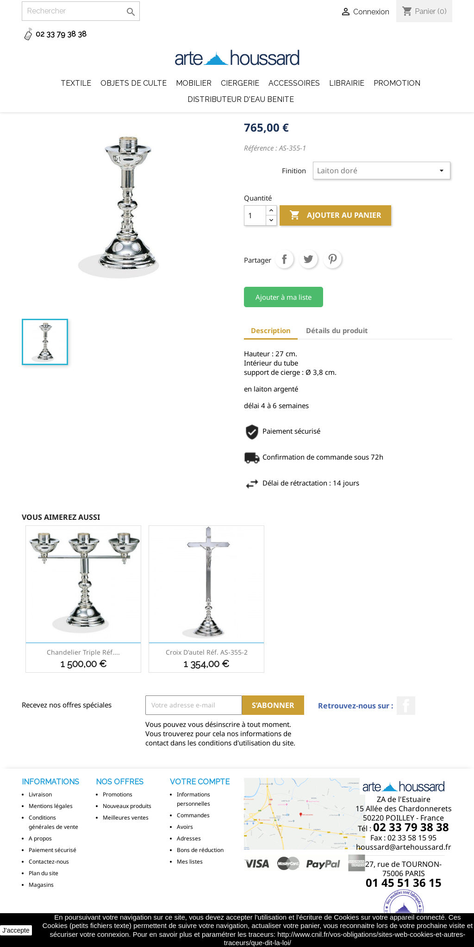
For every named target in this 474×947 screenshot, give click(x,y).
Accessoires (294, 83)
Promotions (117, 794)
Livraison (40, 794)
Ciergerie (240, 83)
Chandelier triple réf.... (83, 652)
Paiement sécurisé (52, 850)
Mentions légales (51, 806)
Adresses (189, 838)
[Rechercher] (81, 11)
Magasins (41, 885)
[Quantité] (255, 215)
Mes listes (190, 861)
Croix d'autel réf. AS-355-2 (207, 652)
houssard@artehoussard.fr (403, 847)
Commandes (193, 815)
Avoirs (185, 827)
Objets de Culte (133, 83)
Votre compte (200, 781)
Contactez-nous (49, 861)
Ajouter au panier (335, 215)
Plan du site (43, 873)
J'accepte (16, 930)
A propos (40, 838)
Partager (284, 259)
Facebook (406, 705)
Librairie (346, 83)
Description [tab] (271, 330)
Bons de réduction (200, 850)
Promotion (397, 83)
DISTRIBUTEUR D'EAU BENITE (240, 99)
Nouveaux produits (127, 806)
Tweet (308, 259)
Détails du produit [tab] (337, 330)
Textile (76, 83)
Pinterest (332, 259)
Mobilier (194, 83)
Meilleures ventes (126, 817)
